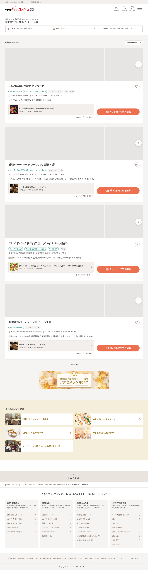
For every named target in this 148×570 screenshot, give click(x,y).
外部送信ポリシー (59, 558)
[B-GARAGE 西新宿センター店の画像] (74, 64)
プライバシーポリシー (43, 558)
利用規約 (21, 558)
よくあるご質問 (132, 558)
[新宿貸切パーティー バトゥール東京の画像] (74, 300)
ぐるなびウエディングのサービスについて (110, 558)
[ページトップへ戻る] (74, 476)
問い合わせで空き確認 (118, 190)
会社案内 (13, 558)
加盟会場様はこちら (75, 558)
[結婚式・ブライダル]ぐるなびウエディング (20, 485)
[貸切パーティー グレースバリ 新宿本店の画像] (74, 143)
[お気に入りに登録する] (137, 86)
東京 (67, 485)
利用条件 (30, 558)
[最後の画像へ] (138, 64)
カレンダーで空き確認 (118, 111)
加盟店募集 (89, 558)
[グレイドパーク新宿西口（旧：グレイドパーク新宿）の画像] (74, 221)
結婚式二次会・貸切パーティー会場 (50, 485)
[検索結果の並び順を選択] (134, 43)
